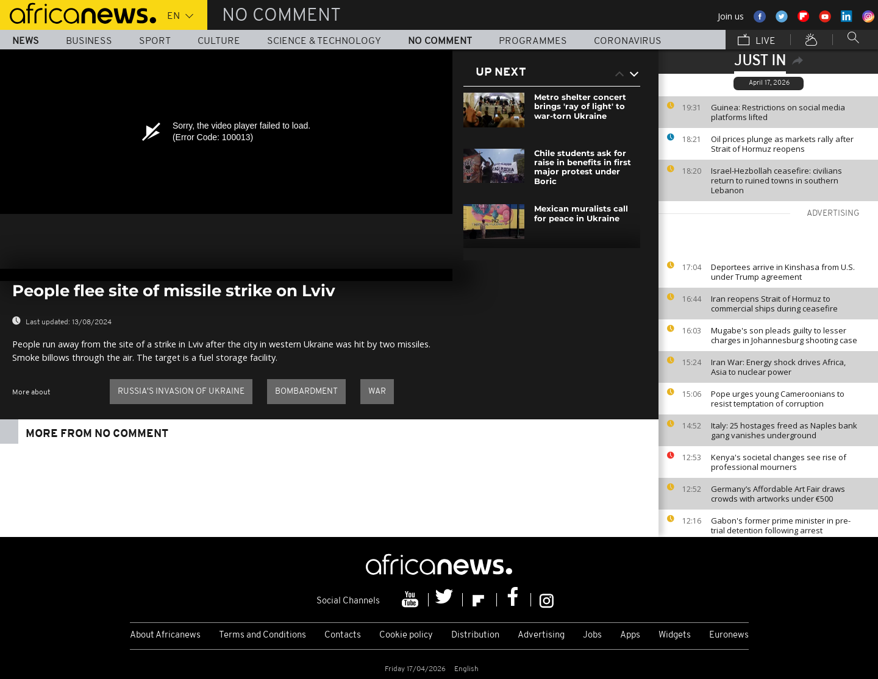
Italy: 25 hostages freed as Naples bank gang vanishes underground (784, 430)
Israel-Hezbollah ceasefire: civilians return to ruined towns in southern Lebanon (776, 180)
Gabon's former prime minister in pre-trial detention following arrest (781, 525)
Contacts (342, 635)
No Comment (440, 41)
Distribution (475, 635)
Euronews (729, 635)
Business (89, 41)
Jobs (592, 635)
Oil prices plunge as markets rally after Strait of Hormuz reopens (782, 144)
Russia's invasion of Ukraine (181, 391)
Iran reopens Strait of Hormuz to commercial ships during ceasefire (774, 303)
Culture (219, 41)
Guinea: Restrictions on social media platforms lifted (778, 112)
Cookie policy (406, 635)
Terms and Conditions (262, 635)
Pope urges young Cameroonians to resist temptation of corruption (777, 398)
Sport (155, 41)
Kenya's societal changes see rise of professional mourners (778, 462)
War (377, 391)
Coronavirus (628, 41)
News (25, 41)
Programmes (533, 41)
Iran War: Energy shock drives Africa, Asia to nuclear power (778, 367)
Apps (630, 635)
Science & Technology (324, 41)
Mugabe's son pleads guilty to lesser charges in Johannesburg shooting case (784, 335)
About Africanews (165, 635)
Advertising (541, 635)
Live (757, 40)
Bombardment (306, 391)
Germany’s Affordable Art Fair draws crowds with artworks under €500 (778, 493)
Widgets (675, 635)
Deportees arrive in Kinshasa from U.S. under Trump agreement (783, 272)
